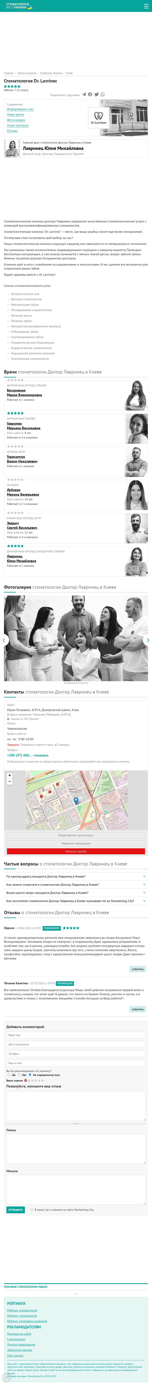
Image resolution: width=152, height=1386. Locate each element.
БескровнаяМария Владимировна (24, 392)
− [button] (9, 782)
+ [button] (9, 776)
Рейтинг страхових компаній (27, 1321)
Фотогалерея (16, 120)
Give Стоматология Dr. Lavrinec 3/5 (36, 1080)
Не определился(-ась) (46, 1075)
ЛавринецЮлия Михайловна (21, 558)
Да (14, 1075)
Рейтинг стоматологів (22, 1316)
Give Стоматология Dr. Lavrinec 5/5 (42, 1080)
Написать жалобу (76, 851)
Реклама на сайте (19, 1334)
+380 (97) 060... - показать (28, 755)
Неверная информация (76, 843)
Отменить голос (25, 1080)
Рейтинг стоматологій (22, 1310)
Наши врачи (15, 114)
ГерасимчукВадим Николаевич (22, 459)
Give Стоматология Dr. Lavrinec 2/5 (32, 1080)
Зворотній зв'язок (19, 1350)
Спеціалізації (16, 1339)
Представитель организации (76, 835)
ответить (138, 969)
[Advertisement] (76, 40)
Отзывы (12, 131)
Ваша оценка (14, 1080)
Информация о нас (20, 109)
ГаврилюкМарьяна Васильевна (23, 425)
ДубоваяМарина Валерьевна (23, 492)
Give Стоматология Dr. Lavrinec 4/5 (39, 1080)
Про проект (15, 1355)
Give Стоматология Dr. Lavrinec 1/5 (29, 1080)
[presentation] (6, 639)
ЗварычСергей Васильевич (22, 525)
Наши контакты (18, 125)
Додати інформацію (21, 1344)
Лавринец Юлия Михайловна (53, 148)
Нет (24, 1075)
